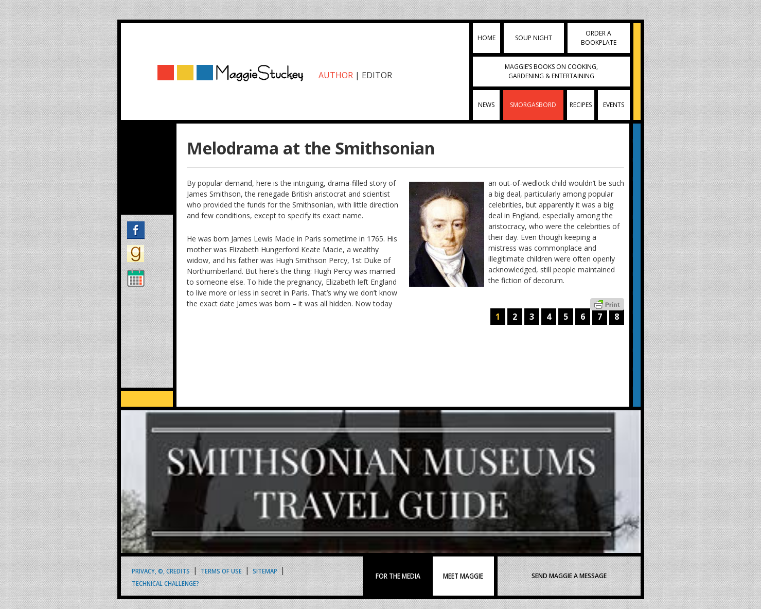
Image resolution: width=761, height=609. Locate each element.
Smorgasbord (533, 104)
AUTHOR (335, 75)
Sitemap (265, 570)
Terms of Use (221, 570)
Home (486, 37)
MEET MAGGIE (464, 576)
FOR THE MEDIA (398, 576)
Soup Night (533, 37)
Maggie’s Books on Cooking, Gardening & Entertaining (551, 71)
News (486, 104)
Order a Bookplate (598, 38)
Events (613, 104)
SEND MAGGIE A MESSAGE (569, 575)
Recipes (581, 104)
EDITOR (377, 75)
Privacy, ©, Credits (161, 570)
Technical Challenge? (165, 583)
